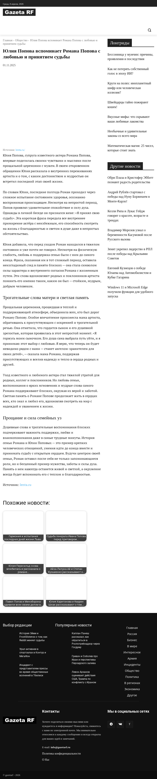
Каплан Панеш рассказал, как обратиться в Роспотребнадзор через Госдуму (86, 640)
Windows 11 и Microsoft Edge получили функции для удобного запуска (130, 292)
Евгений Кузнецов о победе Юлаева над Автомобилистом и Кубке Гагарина (129, 272)
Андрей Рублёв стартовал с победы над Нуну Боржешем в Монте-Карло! (129, 196)
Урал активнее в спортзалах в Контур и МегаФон (32, 652)
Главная (7, 40)
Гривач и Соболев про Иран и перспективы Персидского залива (85, 659)
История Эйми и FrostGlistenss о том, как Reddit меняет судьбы (33, 637)
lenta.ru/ (20, 149)
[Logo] (30, 12)
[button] (149, 30)
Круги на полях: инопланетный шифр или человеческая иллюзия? (129, 87)
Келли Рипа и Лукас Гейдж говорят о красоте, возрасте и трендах (128, 215)
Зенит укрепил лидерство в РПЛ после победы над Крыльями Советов (130, 253)
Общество (21, 40)
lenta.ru (25, 484)
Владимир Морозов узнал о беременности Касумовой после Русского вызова (130, 234)
